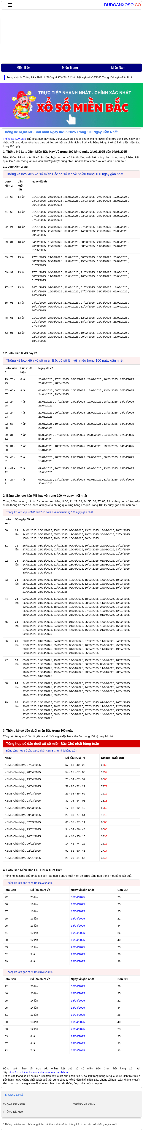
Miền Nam (118, 67)
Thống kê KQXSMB (14, 138)
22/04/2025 (78, 954)
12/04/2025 (78, 904)
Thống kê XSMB (32, 77)
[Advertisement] (71, 36)
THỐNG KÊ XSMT (14, 1111)
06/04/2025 (78, 897)
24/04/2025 (78, 1036)
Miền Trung (70, 67)
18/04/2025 (78, 918)
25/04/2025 (78, 1050)
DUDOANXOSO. (122, 5)
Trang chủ (13, 77)
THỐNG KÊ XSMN (84, 1104)
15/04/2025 (78, 911)
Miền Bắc (23, 67)
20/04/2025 (78, 947)
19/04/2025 (78, 932)
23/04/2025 (78, 961)
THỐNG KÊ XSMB (14, 1104)
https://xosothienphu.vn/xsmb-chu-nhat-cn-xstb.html (38, 1072)
